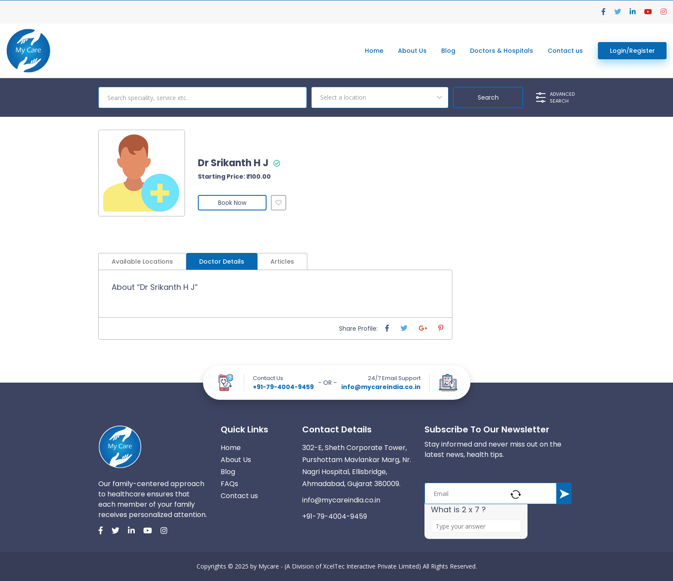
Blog (448, 50)
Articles (282, 261)
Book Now (232, 202)
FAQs (229, 484)
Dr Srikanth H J (233, 163)
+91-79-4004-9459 (283, 387)
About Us (412, 50)
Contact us (565, 50)
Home (374, 50)
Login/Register (632, 50)
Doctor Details (221, 261)
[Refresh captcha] (515, 494)
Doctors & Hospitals (501, 50)
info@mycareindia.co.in (381, 387)
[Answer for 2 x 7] (476, 526)
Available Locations (142, 261)
